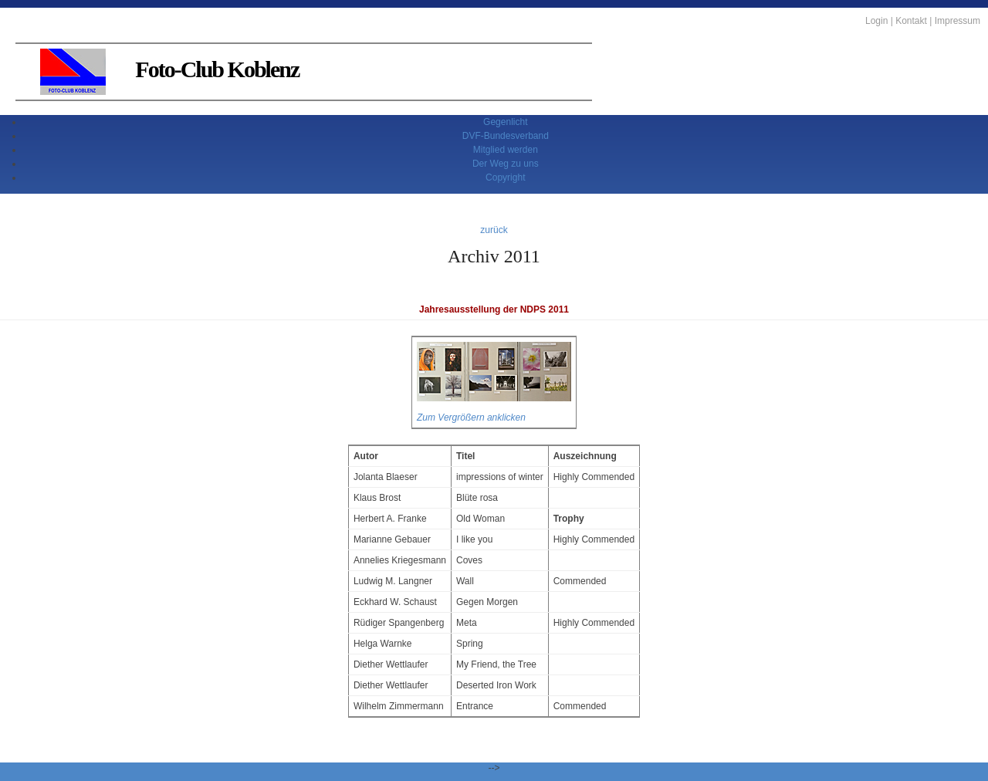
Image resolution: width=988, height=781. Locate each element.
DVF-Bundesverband (505, 135)
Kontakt (911, 20)
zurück (493, 230)
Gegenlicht (505, 122)
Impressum (957, 20)
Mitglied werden (505, 149)
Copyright (505, 177)
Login (876, 20)
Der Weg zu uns (505, 163)
